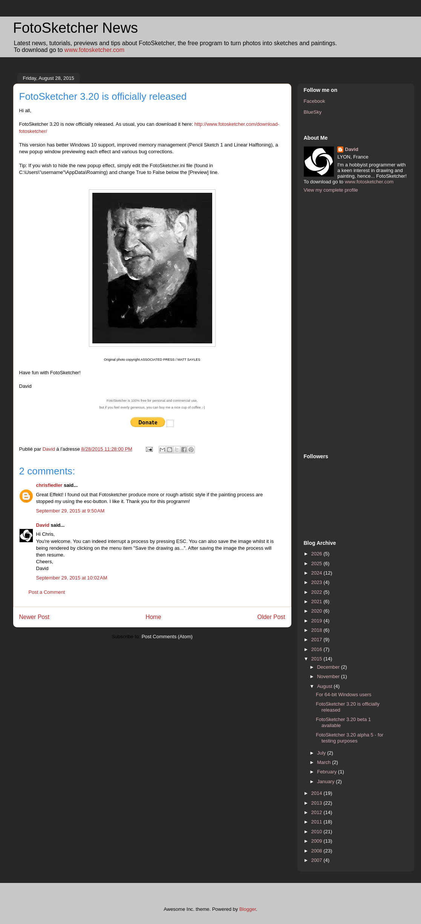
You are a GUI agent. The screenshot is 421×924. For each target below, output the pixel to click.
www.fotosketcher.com (94, 50)
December (329, 667)
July (322, 753)
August (325, 686)
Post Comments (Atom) (167, 636)
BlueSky (313, 112)
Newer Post (34, 617)
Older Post (271, 617)
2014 (317, 793)
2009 (317, 841)
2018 (317, 630)
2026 (317, 554)
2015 (317, 659)
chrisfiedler (49, 485)
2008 (317, 851)
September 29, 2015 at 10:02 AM (71, 578)
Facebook (314, 101)
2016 (317, 649)
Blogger (247, 909)
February (327, 772)
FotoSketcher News (75, 28)
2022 (317, 592)
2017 (317, 639)
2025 (317, 563)
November (329, 676)
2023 (317, 582)
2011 (317, 822)
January (326, 781)
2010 (317, 831)
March (324, 762)
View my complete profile (331, 190)
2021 (317, 601)
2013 (317, 803)
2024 (317, 573)
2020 (317, 611)
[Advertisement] (334, 322)
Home (153, 617)
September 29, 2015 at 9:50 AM (70, 511)
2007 (317, 860)
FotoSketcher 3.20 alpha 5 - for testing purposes (349, 738)
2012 (317, 812)
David (42, 525)
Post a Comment (47, 592)
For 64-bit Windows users (343, 694)
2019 (317, 621)
